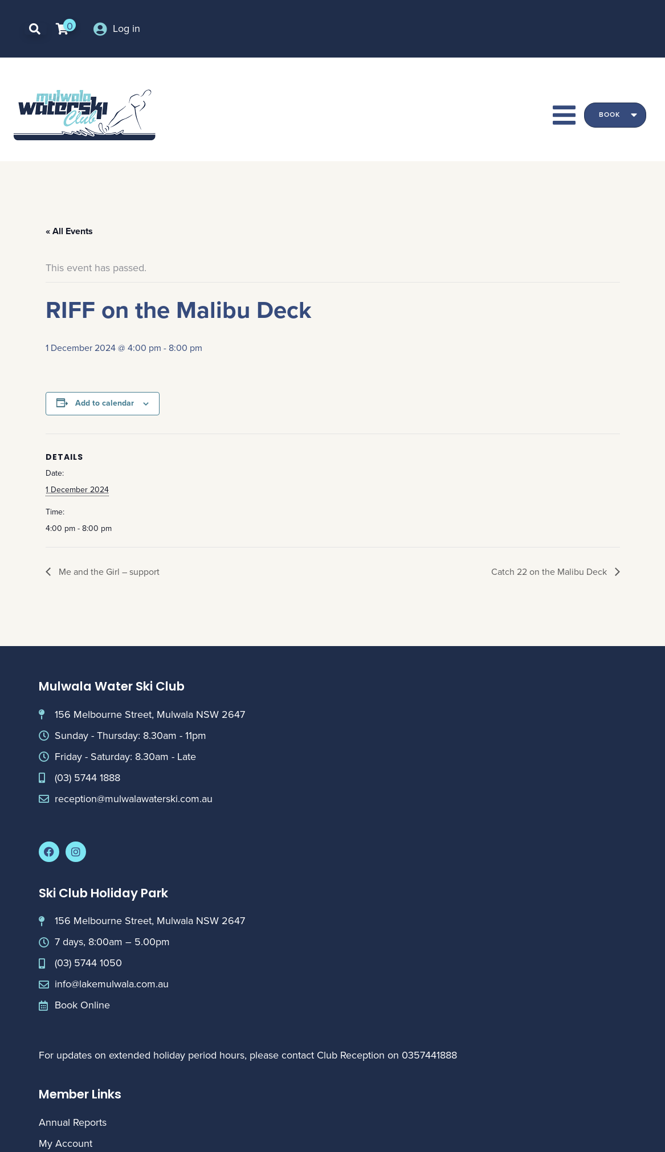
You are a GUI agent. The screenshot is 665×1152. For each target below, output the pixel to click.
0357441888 (429, 1055)
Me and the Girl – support (108, 571)
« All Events (69, 231)
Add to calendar (104, 403)
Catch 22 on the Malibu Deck (550, 571)
